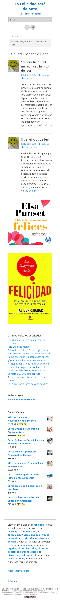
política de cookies (31, 595)
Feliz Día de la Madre (18, 346)
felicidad (39, 524)
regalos (12, 548)
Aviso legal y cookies (18, 570)
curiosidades (30, 538)
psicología (14, 531)
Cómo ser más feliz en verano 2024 (26, 370)
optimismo (14, 534)
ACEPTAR (30, 597)
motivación (29, 531)
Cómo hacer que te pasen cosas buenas (28, 356)
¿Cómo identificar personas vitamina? (27, 360)
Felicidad (45, 75)
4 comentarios (30, 78)
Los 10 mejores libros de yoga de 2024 (28, 383)
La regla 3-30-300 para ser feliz (24, 373)
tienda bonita (27, 545)
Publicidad (13, 581)
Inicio (14, 36)
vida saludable (32, 534)
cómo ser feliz (16, 558)
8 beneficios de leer (35, 139)
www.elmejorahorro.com (22, 399)
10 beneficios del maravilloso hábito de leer (35, 66)
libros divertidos (27, 548)
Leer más (34, 190)
